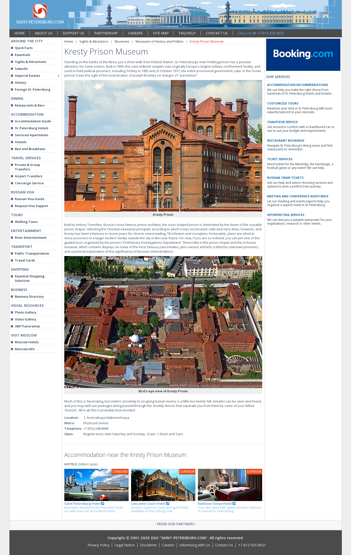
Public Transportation (32, 253)
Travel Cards (25, 260)
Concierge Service (29, 183)
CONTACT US (217, 33)
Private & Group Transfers (27, 166)
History (20, 82)
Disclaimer (148, 545)
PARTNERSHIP (106, 33)
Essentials (22, 55)
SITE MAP (161, 33)
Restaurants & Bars (30, 105)
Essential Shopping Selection (30, 278)
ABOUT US (43, 33)
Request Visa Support (31, 206)
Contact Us (224, 545)
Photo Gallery (25, 312)
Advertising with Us (195, 545)
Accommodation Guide (33, 121)
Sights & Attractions (30, 61)
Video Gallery (25, 319)
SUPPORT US (73, 33)
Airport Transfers (28, 176)
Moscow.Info (25, 349)
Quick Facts (24, 48)
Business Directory (29, 296)
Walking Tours (26, 221)
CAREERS (135, 33)
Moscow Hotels (27, 342)
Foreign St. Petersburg (32, 89)
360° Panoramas (27, 326)
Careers (168, 545)
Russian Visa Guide (29, 199)
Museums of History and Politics (160, 41)
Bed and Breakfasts (30, 149)
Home (68, 41)
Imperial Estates (27, 75)
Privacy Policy (98, 545)
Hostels (20, 142)
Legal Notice (125, 545)
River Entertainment (31, 237)
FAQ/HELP (187, 33)
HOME (19, 33)
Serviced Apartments (31, 135)
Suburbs (21, 68)
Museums (122, 41)
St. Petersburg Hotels (31, 128)
